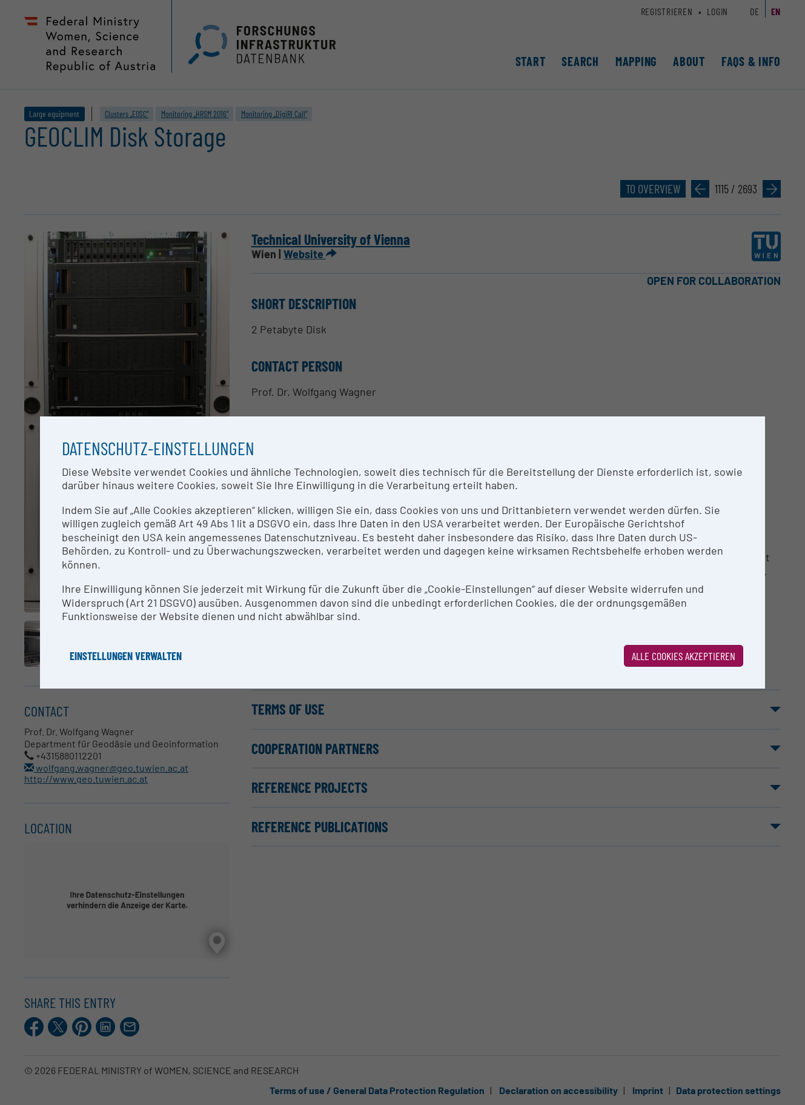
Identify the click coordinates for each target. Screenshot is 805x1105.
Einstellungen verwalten (126, 656)
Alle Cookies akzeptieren (683, 656)
